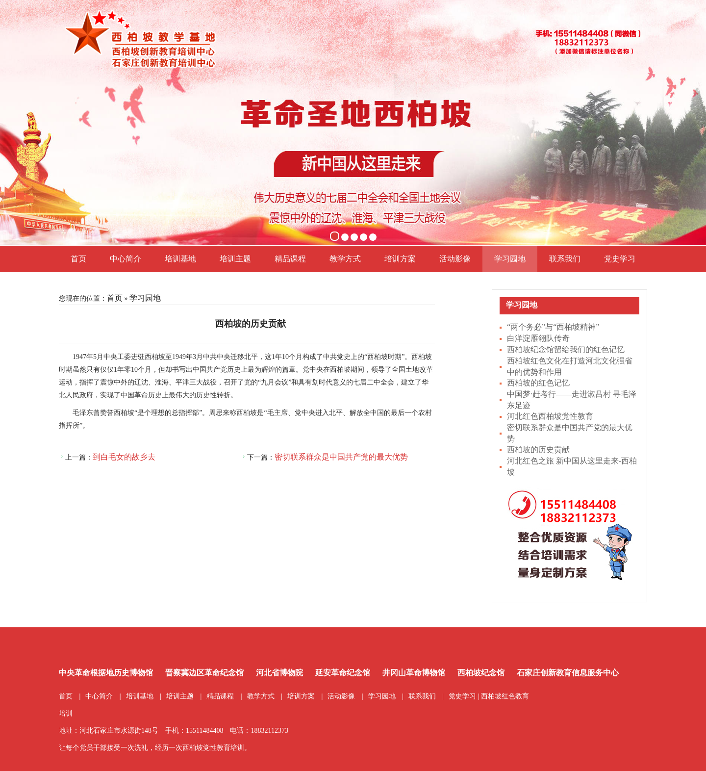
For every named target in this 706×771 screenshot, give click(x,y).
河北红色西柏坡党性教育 (550, 416)
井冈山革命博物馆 (413, 672)
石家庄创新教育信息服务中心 (568, 672)
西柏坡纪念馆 (480, 672)
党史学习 (619, 259)
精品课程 (290, 259)
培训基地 (180, 259)
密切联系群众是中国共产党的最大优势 (341, 457)
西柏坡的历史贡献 (538, 449)
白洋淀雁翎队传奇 (538, 338)
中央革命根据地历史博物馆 (106, 672)
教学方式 (345, 259)
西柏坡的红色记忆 (538, 383)
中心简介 (125, 259)
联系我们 (564, 259)
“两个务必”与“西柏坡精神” (553, 327)
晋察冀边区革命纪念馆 (204, 672)
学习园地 (510, 259)
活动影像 (455, 259)
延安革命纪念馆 (342, 672)
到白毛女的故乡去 (124, 457)
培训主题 (235, 259)
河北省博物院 (279, 672)
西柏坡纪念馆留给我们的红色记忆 (566, 349)
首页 (78, 259)
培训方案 (400, 259)
